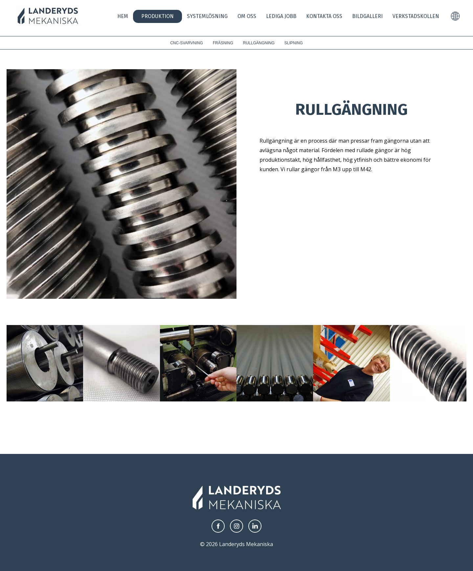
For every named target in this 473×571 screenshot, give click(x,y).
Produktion (157, 16)
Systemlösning (207, 16)
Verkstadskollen (416, 16)
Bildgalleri (367, 16)
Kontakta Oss (324, 16)
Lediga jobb (281, 16)
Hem (122, 16)
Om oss (246, 16)
